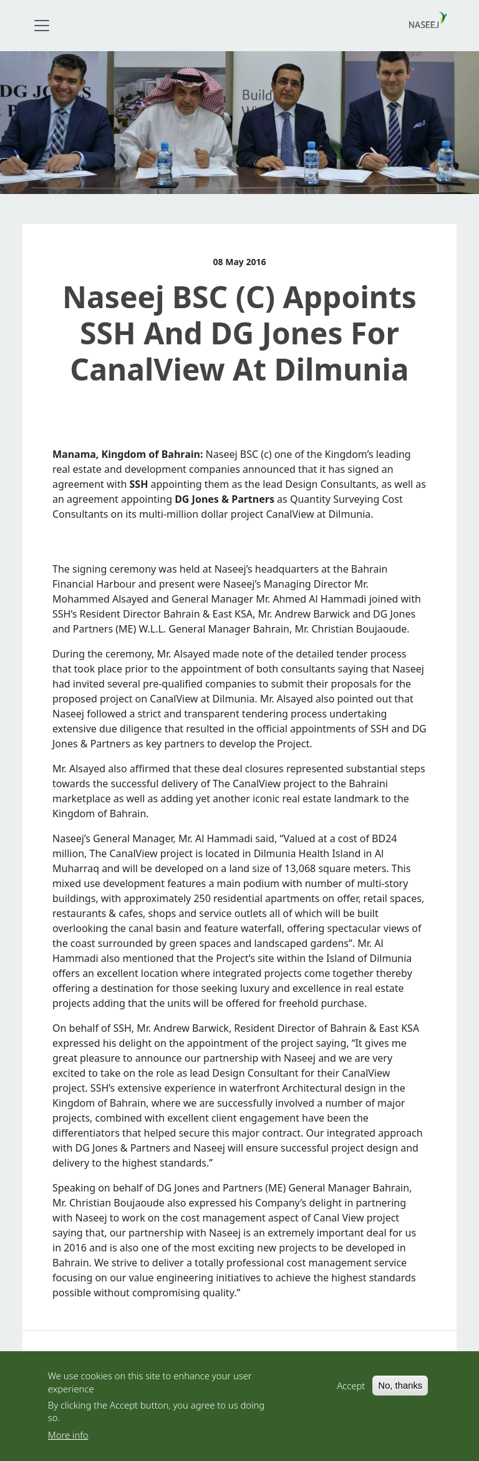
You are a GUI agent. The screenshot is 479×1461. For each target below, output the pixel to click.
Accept (351, 1389)
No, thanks (400, 1389)
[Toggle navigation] (41, 25)
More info (68, 1438)
